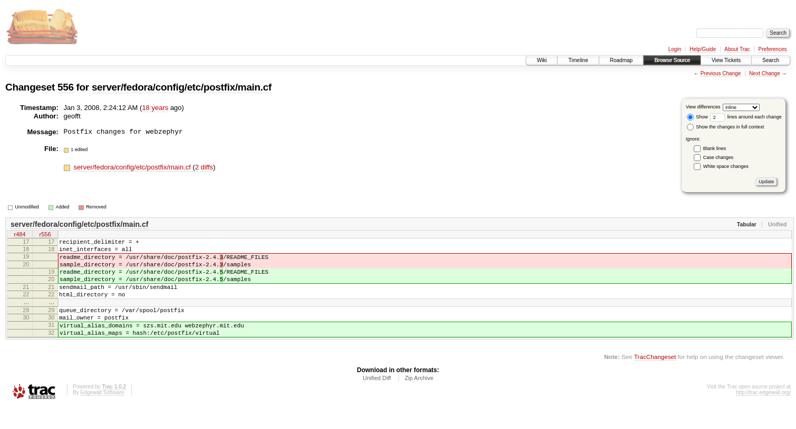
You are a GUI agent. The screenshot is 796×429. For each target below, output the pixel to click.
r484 (19, 235)
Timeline (578, 60)
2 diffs (204, 167)
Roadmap (621, 60)
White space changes (726, 166)
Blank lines (714, 148)
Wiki (542, 60)
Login (674, 49)
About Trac (737, 49)
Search (770, 60)
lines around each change (746, 116)
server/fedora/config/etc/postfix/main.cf (181, 87)
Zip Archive (419, 400)
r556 (45, 235)
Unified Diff (377, 400)
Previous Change (721, 73)
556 (65, 87)
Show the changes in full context (725, 126)
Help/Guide (703, 49)
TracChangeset (655, 378)
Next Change (764, 73)
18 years (155, 108)
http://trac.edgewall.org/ (763, 414)
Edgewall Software (102, 414)
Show (697, 116)
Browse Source (672, 60)
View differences (703, 106)
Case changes (718, 157)
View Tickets (726, 60)
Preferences (773, 49)
